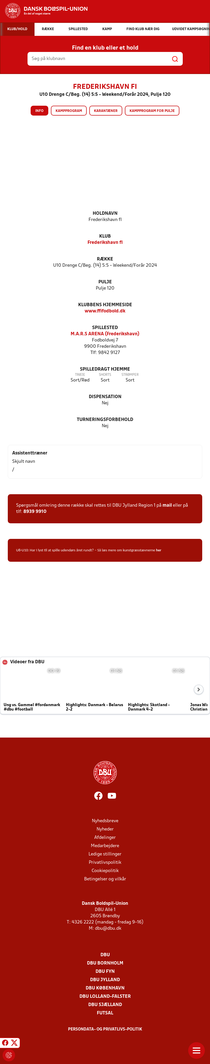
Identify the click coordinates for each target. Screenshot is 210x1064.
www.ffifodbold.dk (105, 311)
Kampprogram (69, 111)
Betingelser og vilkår (105, 879)
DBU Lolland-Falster (105, 996)
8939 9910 (34, 512)
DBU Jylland (105, 980)
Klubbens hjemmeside (105, 305)
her (158, 550)
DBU (105, 955)
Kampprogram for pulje (152, 111)
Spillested (105, 328)
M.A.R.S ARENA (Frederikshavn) (105, 334)
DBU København (105, 988)
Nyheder (105, 829)
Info (39, 111)
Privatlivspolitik (105, 862)
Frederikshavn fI (105, 242)
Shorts (105, 375)
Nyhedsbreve (105, 821)
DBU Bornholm (105, 963)
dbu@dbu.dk (108, 928)
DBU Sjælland (105, 1005)
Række (105, 259)
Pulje (105, 282)
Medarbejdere (105, 846)
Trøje (80, 375)
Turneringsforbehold (105, 420)
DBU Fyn (105, 971)
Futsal (105, 1013)
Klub (105, 236)
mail (167, 505)
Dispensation (105, 397)
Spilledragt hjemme (105, 369)
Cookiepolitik (105, 871)
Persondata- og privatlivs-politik (105, 1029)
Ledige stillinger (105, 854)
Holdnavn (105, 213)
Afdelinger (105, 837)
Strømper (130, 375)
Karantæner (106, 111)
